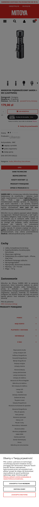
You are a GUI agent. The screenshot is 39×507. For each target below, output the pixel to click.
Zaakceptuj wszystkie (19, 495)
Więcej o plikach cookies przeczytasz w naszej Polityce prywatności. (17, 478)
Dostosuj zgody (19, 489)
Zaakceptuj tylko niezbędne (19, 483)
